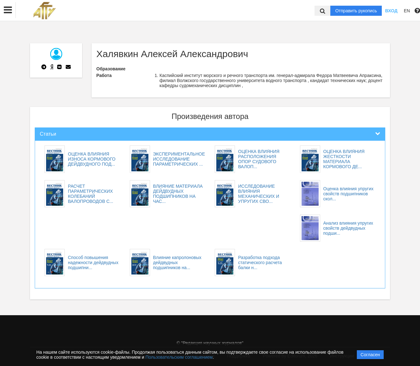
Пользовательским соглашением (179, 357)
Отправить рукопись (356, 10)
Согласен (370, 354)
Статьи (48, 134)
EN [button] (407, 10)
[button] (8, 10)
